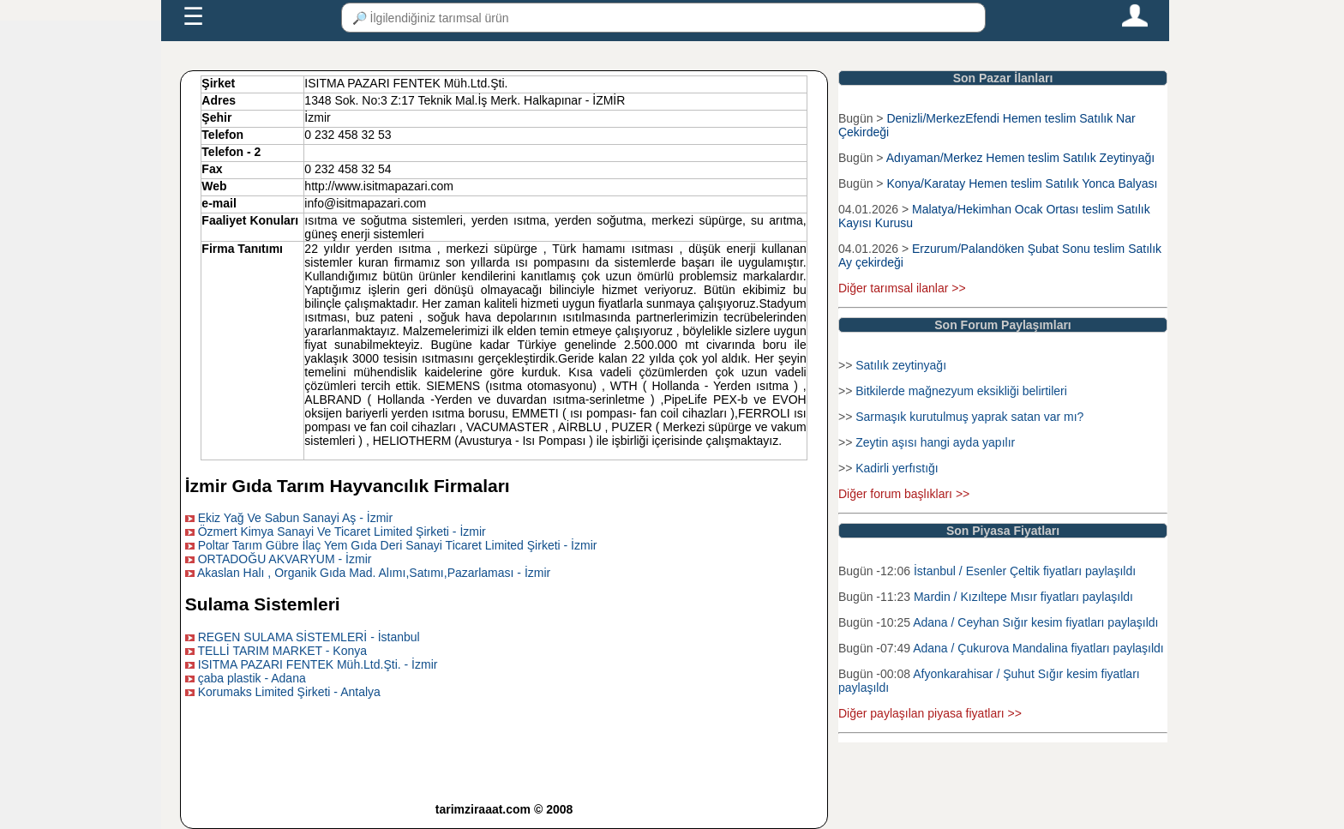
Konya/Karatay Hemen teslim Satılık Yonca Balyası (1021, 183)
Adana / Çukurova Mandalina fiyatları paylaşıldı (1038, 648)
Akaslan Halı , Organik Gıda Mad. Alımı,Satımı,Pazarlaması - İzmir (373, 573)
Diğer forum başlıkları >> (903, 494)
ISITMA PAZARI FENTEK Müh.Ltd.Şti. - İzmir (318, 664)
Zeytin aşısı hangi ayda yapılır (935, 442)
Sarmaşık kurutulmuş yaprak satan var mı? (969, 417)
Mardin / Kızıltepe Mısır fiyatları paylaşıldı (1023, 597)
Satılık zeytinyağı (900, 365)
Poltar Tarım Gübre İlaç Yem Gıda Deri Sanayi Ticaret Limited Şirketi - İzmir (397, 545)
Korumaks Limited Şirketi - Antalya (289, 692)
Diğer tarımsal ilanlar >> (902, 288)
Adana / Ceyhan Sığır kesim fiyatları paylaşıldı (1035, 622)
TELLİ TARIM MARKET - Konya (282, 651)
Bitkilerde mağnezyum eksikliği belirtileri (961, 391)
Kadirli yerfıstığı (896, 468)
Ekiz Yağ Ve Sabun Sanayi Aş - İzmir (295, 518)
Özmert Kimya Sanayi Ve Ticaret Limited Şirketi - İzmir (342, 531)
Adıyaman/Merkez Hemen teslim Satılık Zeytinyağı (1020, 158)
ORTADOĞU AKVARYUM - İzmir (285, 559)
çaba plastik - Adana (252, 678)
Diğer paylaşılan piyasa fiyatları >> (930, 713)
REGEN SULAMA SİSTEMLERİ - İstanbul (309, 637)
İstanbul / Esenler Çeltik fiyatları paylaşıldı (1025, 571)
